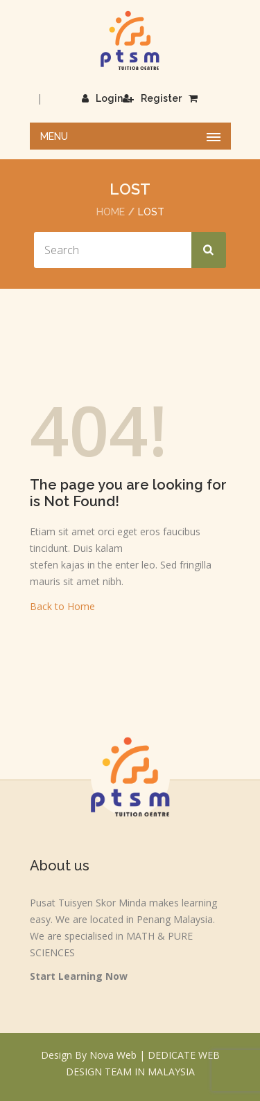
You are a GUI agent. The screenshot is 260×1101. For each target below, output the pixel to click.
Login (102, 98)
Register (152, 98)
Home (110, 211)
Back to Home (62, 606)
